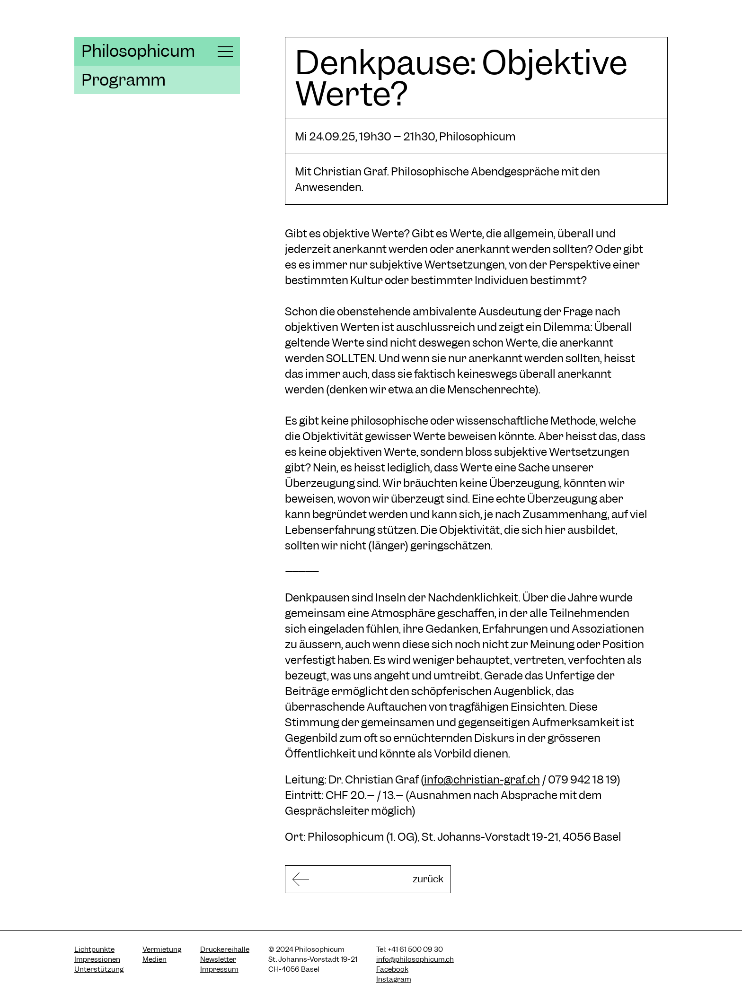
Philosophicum (138, 51)
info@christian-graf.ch (482, 779)
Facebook (392, 971)
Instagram (393, 981)
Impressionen (97, 961)
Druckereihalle (224, 952)
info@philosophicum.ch (415, 961)
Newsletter (218, 961)
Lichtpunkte (94, 952)
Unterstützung (99, 971)
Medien (154, 961)
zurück (401, 879)
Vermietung (161, 952)
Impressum (219, 971)
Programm (123, 80)
